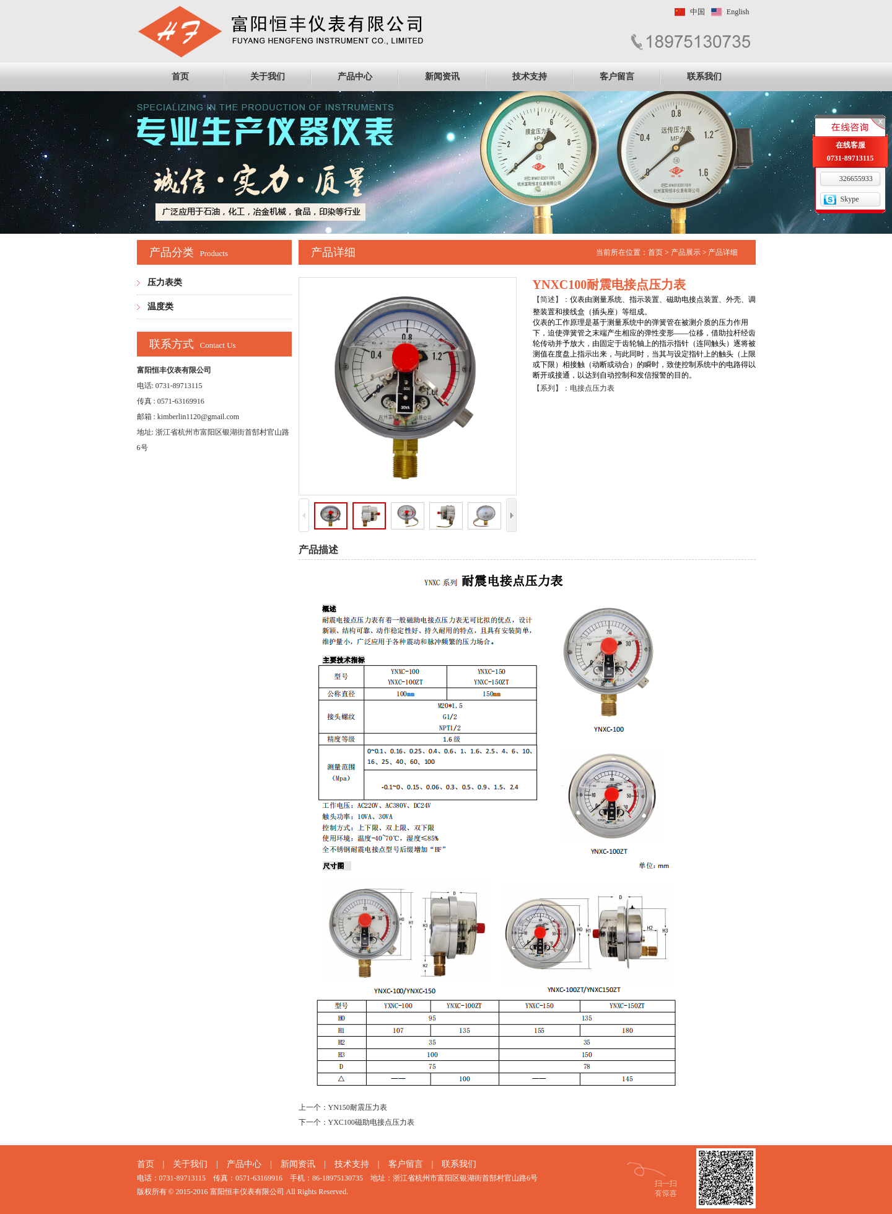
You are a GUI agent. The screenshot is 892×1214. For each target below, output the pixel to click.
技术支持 (529, 76)
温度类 (160, 306)
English (738, 11)
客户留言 (617, 76)
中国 (697, 11)
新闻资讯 (442, 76)
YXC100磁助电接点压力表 (371, 1122)
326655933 (856, 178)
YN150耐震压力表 (357, 1107)
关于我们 (267, 76)
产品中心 (355, 76)
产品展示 (686, 252)
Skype (850, 199)
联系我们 (704, 76)
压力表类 (164, 282)
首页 (180, 76)
